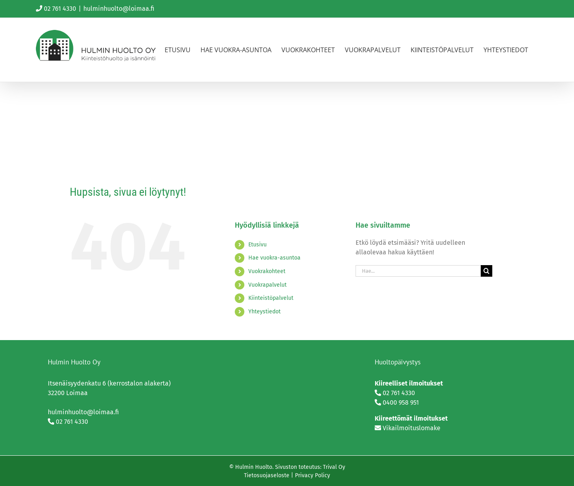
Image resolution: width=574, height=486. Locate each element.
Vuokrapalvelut (267, 284)
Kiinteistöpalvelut (270, 298)
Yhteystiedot (264, 311)
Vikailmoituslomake (411, 428)
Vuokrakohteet (266, 271)
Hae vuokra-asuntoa (274, 257)
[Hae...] (418, 271)
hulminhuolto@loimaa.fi (118, 8)
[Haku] (486, 271)
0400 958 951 (401, 402)
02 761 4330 (60, 8)
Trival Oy (334, 467)
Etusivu (257, 244)
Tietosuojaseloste (266, 475)
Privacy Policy (312, 475)
